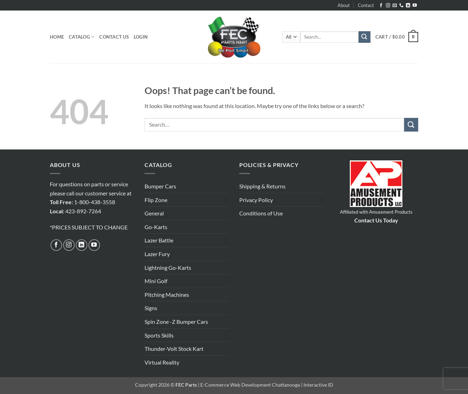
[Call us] (401, 5)
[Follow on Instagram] (388, 5)
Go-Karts (156, 226)
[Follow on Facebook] (381, 5)
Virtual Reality (162, 362)
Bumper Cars (160, 186)
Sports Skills (159, 335)
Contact (366, 5)
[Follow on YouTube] (415, 5)
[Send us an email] (395, 5)
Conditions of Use (261, 213)
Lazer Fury (157, 254)
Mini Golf (156, 281)
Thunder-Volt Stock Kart (174, 348)
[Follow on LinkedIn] (408, 5)
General (154, 213)
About (343, 5)
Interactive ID (318, 385)
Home (57, 37)
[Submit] (364, 37)
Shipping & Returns (262, 186)
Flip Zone (156, 199)
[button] (141, 37)
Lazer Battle (159, 240)
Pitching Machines (167, 294)
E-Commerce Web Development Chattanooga (250, 385)
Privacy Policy (256, 199)
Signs (151, 308)
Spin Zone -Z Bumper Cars (176, 321)
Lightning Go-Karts (168, 267)
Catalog (81, 37)
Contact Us (114, 37)
